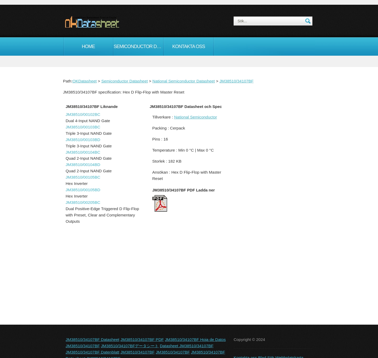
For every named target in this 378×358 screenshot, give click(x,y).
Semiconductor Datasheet (138, 46)
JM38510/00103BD (83, 139)
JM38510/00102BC (83, 114)
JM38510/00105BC (83, 177)
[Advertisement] (272, 193)
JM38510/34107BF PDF (142, 339)
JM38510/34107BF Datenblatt (92, 352)
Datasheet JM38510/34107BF (187, 346)
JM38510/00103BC (83, 127)
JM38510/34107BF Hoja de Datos (195, 339)
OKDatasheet (84, 81)
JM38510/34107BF (236, 81)
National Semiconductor (195, 117)
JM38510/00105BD (83, 190)
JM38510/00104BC (83, 152)
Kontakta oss (188, 46)
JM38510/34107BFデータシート (130, 346)
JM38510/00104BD (83, 164)
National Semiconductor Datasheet (184, 81)
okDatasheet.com (104, 22)
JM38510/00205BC (83, 202)
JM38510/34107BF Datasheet (92, 339)
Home (88, 46)
